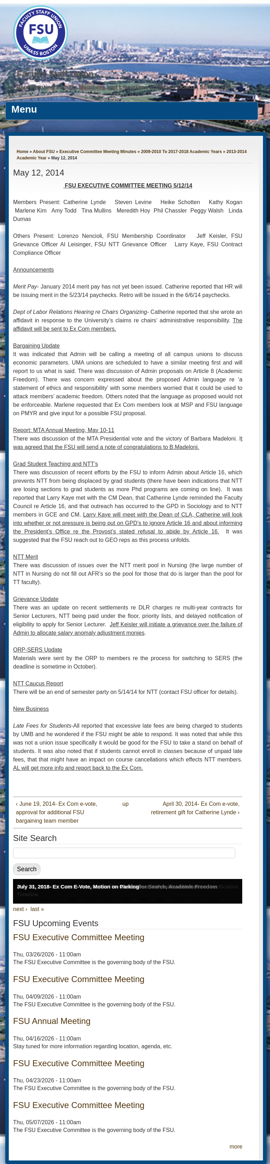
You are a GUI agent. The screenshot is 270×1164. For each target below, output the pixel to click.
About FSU (44, 151)
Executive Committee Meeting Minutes (97, 151)
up (125, 804)
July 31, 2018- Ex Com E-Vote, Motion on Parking (78, 887)
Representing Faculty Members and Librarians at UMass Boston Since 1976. (124, 87)
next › (20, 909)
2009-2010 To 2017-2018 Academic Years (181, 151)
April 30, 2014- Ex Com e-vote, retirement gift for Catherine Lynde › (195, 808)
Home (22, 151)
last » (37, 909)
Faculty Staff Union (55, 73)
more (236, 1147)
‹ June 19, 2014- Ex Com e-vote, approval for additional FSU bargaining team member (56, 812)
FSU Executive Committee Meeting (78, 937)
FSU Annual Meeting (51, 1021)
